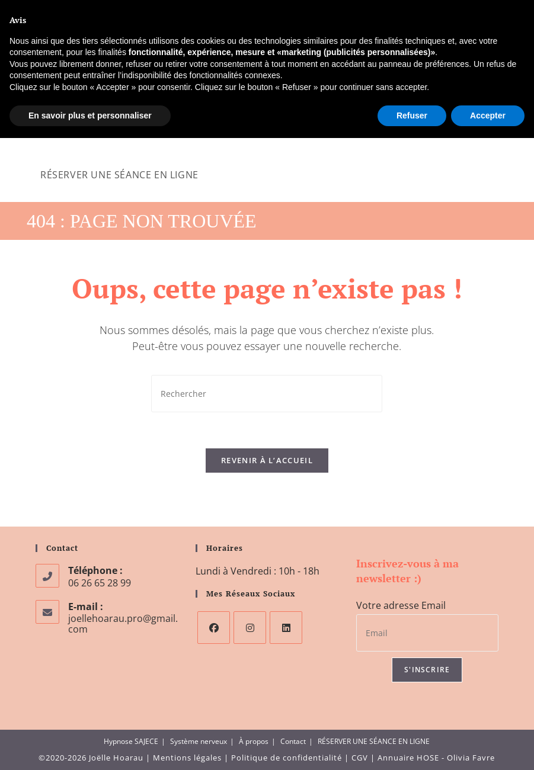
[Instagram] (250, 627)
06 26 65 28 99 (65, 11)
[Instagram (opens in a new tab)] (489, 11)
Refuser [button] (411, 747)
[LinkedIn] (286, 627)
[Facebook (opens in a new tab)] (474, 11)
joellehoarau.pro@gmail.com (153, 11)
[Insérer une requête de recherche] (266, 393)
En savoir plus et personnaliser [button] (90, 747)
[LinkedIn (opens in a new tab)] (502, 11)
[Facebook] (213, 627)
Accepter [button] (488, 747)
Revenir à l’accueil (267, 460)
